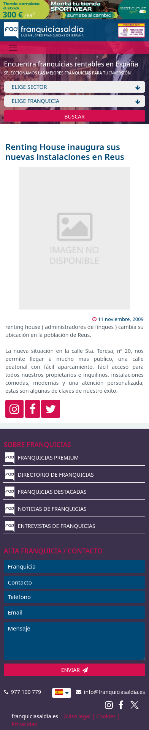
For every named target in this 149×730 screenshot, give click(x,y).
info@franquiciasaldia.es (110, 691)
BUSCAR (74, 116)
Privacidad (25, 724)
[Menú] (13, 47)
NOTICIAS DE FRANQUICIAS (46, 508)
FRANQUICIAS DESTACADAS (46, 491)
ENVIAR (74, 669)
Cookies (106, 716)
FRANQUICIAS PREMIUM (42, 457)
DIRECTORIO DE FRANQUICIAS (49, 474)
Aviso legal (77, 716)
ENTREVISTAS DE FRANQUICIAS (50, 525)
